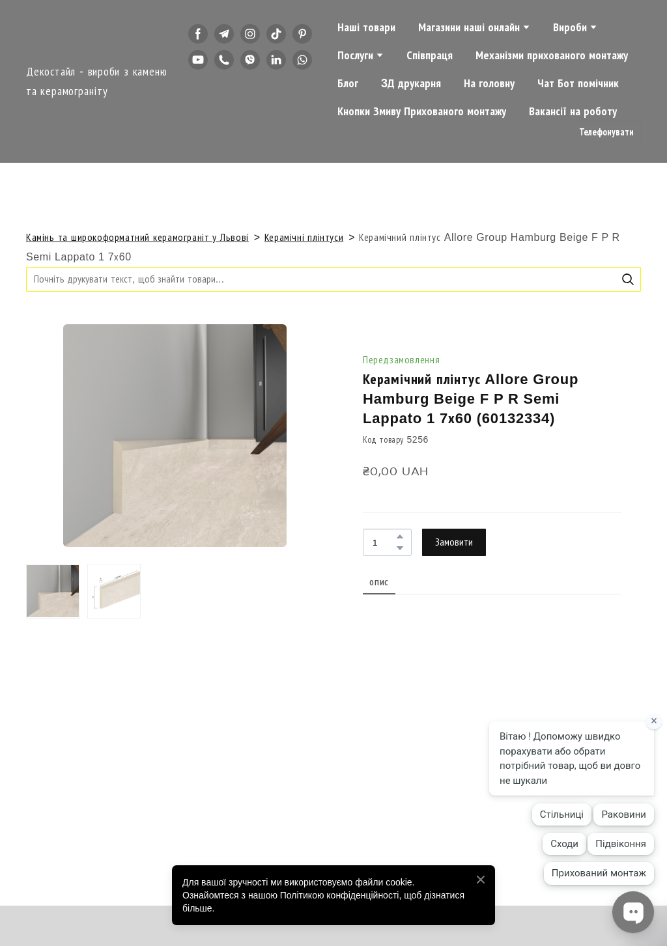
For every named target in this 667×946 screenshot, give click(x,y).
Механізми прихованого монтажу (551, 55)
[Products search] (333, 279)
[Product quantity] (384, 542)
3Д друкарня (411, 83)
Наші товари (366, 27)
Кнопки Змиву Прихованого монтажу (421, 111)
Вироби (570, 27)
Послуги (355, 55)
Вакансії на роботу (573, 111)
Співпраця (429, 55)
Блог (347, 83)
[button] (198, 34)
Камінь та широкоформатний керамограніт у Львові (137, 237)
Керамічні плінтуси (303, 237)
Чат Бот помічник (578, 83)
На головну (489, 83)
